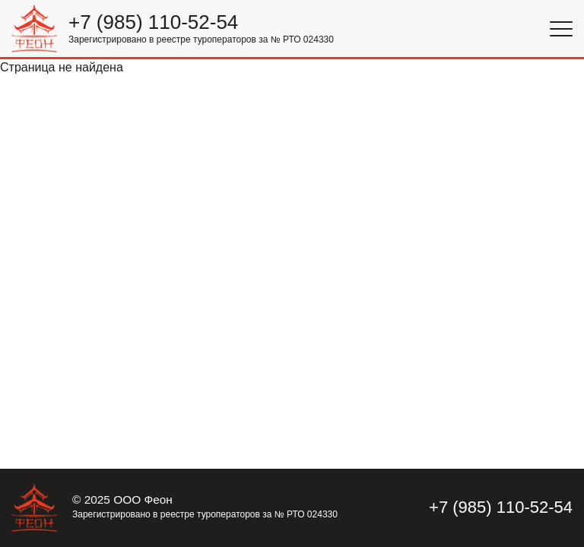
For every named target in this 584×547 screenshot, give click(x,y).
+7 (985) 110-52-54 (153, 22)
